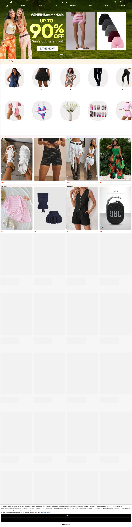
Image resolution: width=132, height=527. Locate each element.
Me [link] (119, 525)
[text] (80, 49)
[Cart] (128, 2)
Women (14, 89)
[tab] (7, 5)
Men (98, 89)
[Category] (4, 2)
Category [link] (39, 525)
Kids (70, 89)
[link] (12, 2)
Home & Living (70, 122)
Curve (42, 89)
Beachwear (42, 122)
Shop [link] (13, 525)
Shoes (14, 122)
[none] (13, 524)
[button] (127, 2)
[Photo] (14, 77)
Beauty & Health (98, 122)
